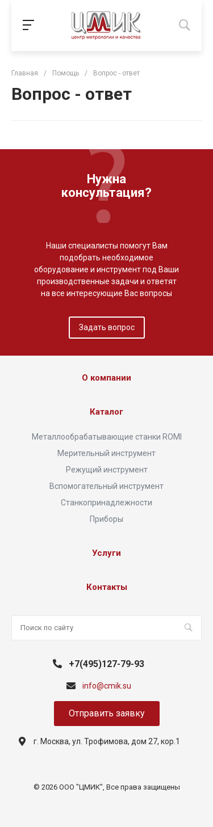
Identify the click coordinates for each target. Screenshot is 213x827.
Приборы (106, 519)
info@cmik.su (106, 685)
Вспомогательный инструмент (106, 486)
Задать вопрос (107, 327)
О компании (106, 378)
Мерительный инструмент (106, 453)
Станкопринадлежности (106, 502)
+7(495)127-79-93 (106, 664)
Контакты (106, 587)
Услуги (106, 553)
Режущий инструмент (107, 469)
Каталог (106, 412)
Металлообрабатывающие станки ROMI (107, 436)
